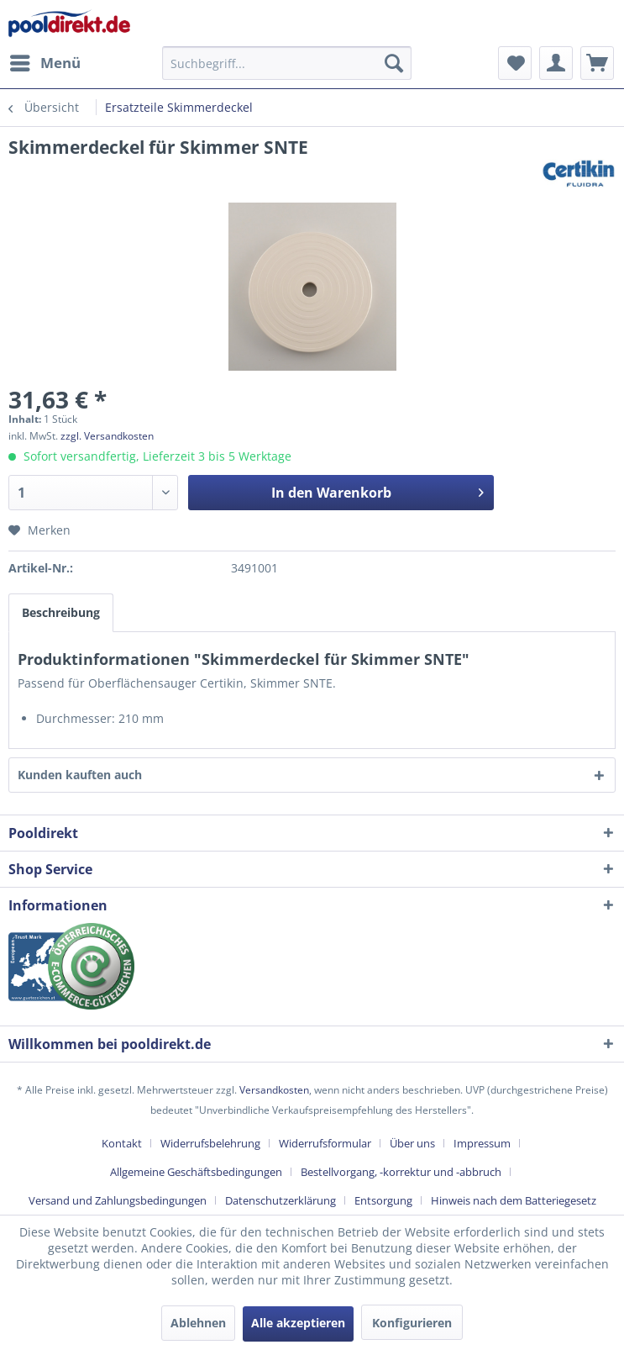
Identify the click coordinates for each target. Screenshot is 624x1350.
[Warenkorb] (597, 63)
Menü (45, 61)
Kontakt (122, 1143)
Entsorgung (383, 1200)
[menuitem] (44, 63)
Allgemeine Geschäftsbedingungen (196, 1171)
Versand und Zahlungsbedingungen (118, 1200)
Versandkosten (274, 1090)
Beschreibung (61, 612)
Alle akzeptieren (298, 1323)
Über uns (412, 1143)
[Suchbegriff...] (287, 63)
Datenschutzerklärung (280, 1200)
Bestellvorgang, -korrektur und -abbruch (401, 1171)
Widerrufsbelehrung (210, 1143)
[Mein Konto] (556, 63)
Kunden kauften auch (80, 775)
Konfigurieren (412, 1323)
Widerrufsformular (325, 1143)
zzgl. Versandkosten (107, 436)
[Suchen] (394, 63)
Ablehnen (198, 1323)
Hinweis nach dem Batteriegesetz (513, 1200)
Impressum (482, 1143)
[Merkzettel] (515, 63)
